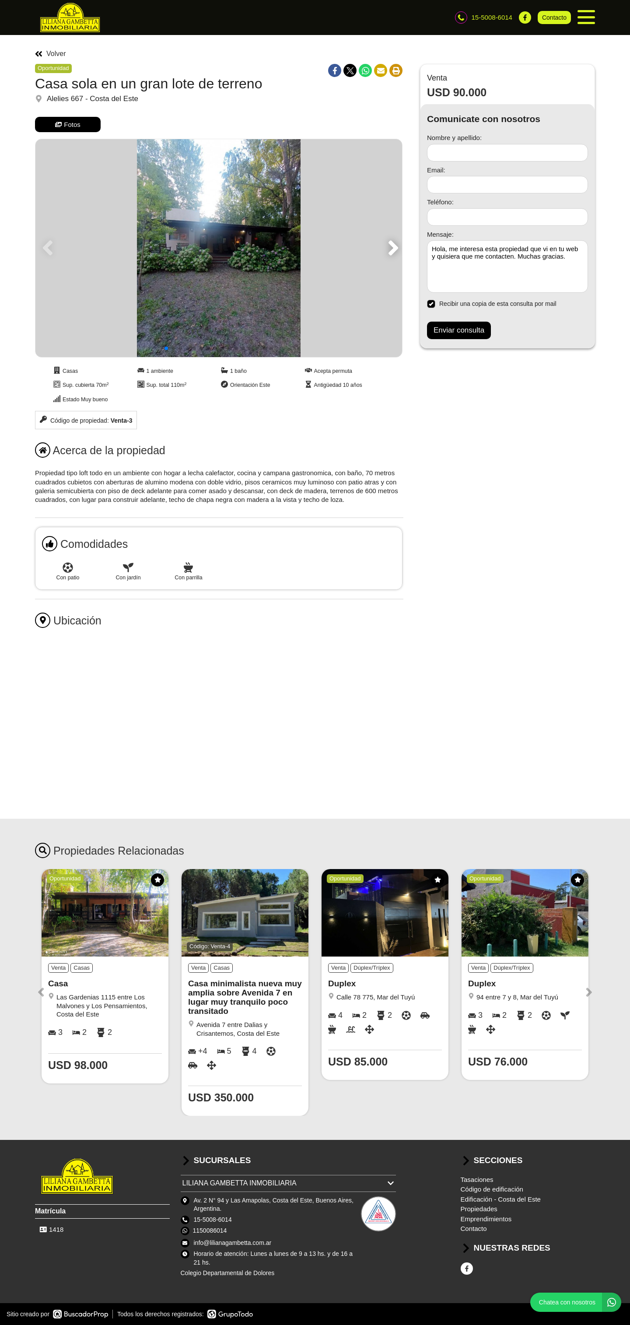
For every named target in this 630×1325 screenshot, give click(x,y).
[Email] (507, 184)
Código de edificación (492, 1189)
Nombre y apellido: (454, 137)
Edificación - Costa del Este (501, 1199)
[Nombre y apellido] (507, 152)
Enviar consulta (459, 330)
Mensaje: (440, 234)
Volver (50, 53)
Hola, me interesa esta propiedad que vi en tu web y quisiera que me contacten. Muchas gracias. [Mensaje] (507, 266)
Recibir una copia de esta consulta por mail (491, 304)
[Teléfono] (507, 217)
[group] (218, 248)
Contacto (554, 17)
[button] (392, 248)
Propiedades (479, 1209)
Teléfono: (440, 202)
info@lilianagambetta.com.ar (233, 1242)
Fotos (67, 124)
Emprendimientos (486, 1219)
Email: (436, 170)
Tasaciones (477, 1179)
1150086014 (210, 1230)
